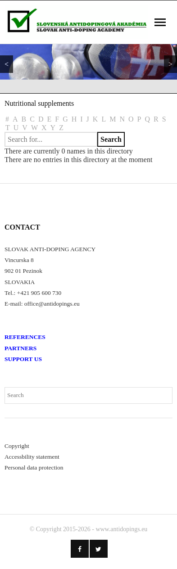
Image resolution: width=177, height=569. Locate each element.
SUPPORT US (23, 359)
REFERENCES (25, 337)
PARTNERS (20, 348)
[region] (88, 62)
